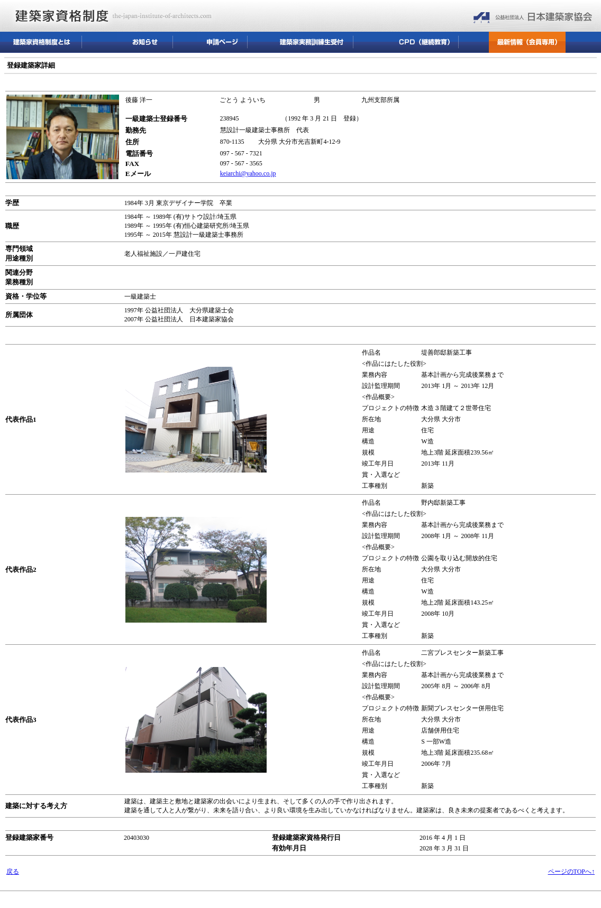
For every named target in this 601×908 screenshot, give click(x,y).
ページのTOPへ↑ (571, 871)
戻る (12, 871)
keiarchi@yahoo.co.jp (248, 173)
